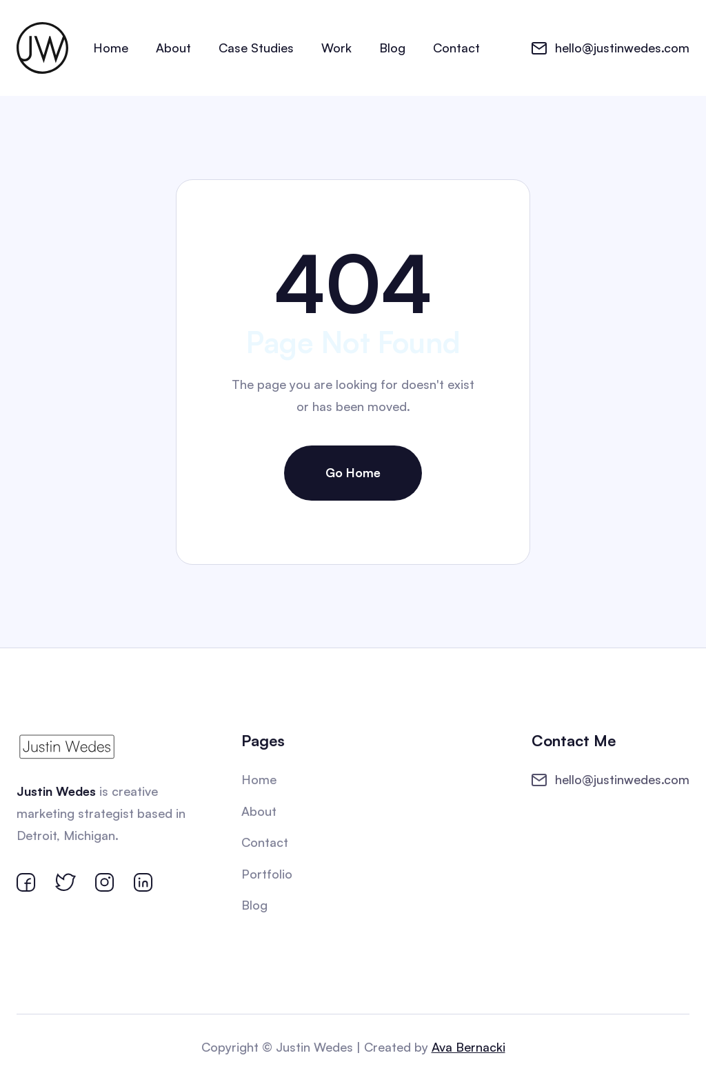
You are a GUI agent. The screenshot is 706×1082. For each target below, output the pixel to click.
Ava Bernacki (467, 1046)
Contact (456, 47)
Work (336, 47)
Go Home (353, 472)
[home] (42, 48)
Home (110, 47)
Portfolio (267, 873)
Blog (392, 47)
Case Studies (256, 47)
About (173, 47)
